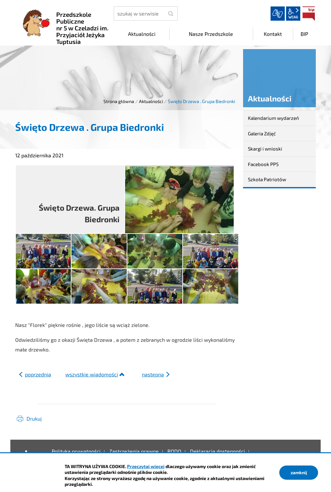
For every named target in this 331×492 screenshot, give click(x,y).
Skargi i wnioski (265, 149)
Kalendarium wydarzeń (273, 118)
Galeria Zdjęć (262, 133)
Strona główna (118, 101)
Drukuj (34, 418)
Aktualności (151, 101)
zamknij (299, 472)
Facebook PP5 (263, 164)
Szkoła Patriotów (267, 179)
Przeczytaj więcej (146, 466)
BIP (309, 13)
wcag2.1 (293, 13)
